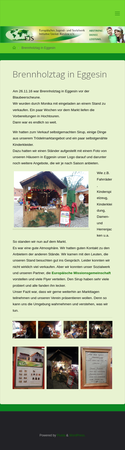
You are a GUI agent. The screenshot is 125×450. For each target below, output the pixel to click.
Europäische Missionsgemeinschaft (81, 273)
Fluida (60, 435)
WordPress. (77, 435)
